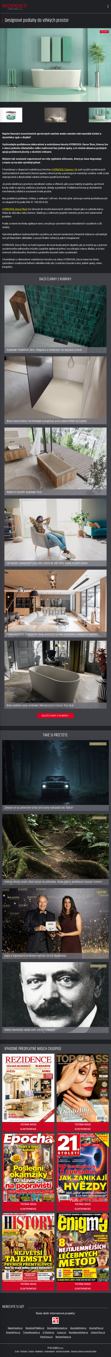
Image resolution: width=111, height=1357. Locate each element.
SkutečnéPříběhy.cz (34, 1328)
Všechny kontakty (63, 1351)
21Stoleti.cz (48, 1332)
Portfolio (23, 1351)
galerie (104, 32)
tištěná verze (28, 1124)
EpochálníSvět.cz (78, 1328)
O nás (17, 1351)
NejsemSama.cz (63, 1337)
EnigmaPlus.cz (13, 1332)
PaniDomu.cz (46, 1337)
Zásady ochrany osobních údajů (83, 1351)
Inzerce (31, 1351)
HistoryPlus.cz (98, 1332)
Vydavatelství (49, 1351)
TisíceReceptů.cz (31, 1332)
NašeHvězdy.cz (15, 1328)
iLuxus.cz (61, 1332)
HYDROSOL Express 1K (64, 169)
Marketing (39, 1351)
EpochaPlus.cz (96, 1328)
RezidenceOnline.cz (78, 1332)
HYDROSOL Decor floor (14, 209)
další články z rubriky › (55, 715)
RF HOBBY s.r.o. (57, 1348)
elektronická (28, 1129)
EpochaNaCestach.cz (57, 1328)
